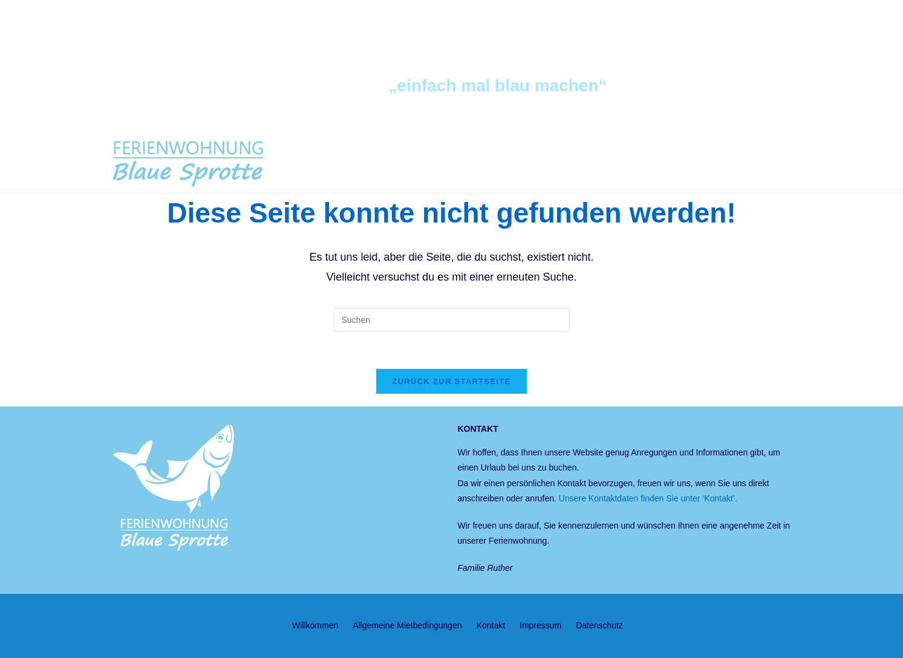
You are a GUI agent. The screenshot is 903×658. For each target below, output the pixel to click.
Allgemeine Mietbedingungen (407, 625)
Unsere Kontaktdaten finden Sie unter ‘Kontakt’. (648, 498)
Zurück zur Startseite (451, 381)
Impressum (540, 625)
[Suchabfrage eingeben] (452, 320)
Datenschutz (599, 625)
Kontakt (491, 625)
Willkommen (315, 625)
